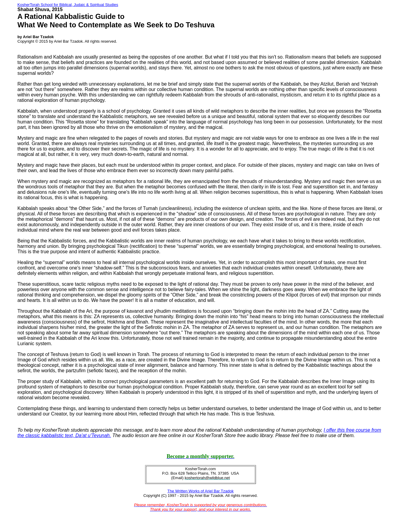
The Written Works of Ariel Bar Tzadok (200, 491)
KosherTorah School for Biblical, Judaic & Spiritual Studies (67, 4)
